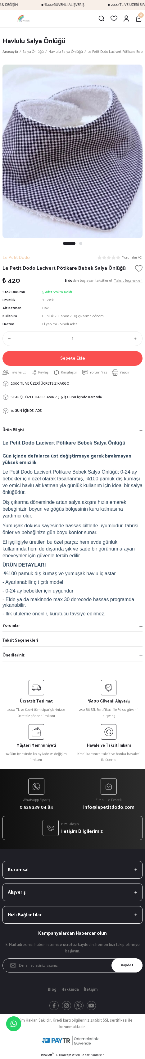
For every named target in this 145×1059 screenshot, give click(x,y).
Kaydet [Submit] (127, 965)
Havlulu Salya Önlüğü (34, 41)
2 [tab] (80, 243)
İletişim (90, 990)
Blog (52, 990)
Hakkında (70, 990)
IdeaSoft (47, 1055)
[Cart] (139, 18)
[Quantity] (72, 338)
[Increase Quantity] (137, 338)
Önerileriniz (13, 655)
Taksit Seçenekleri (20, 640)
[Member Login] (126, 18)
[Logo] (23, 18)
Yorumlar (11, 625)
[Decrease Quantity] (8, 338)
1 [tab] (69, 243)
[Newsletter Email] (72, 965)
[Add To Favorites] (139, 268)
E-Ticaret (62, 1055)
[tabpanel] (72, 151)
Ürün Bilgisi (13, 430)
